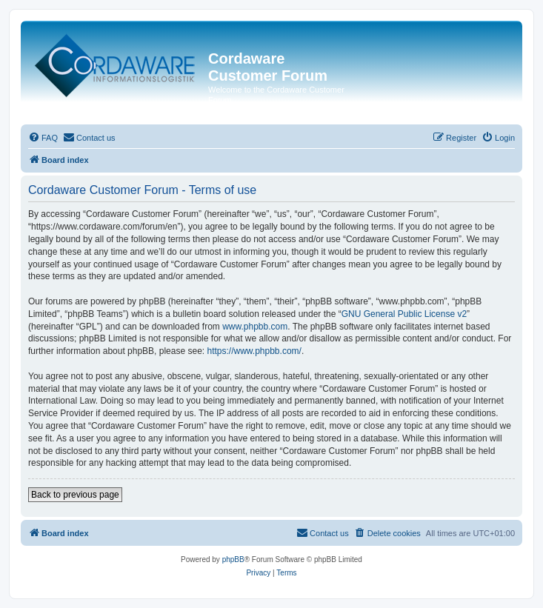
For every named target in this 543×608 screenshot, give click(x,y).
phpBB (233, 559)
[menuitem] (43, 138)
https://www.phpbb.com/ (254, 351)
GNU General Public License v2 (404, 314)
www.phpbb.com (254, 326)
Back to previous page (75, 495)
